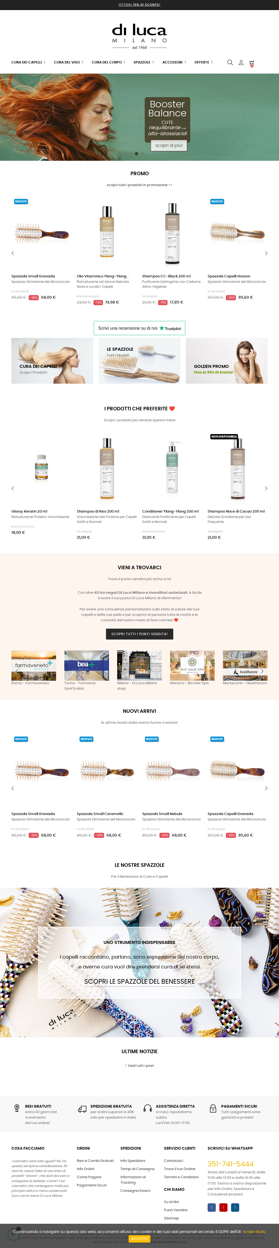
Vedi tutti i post (139, 1066)
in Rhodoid (20, 291)
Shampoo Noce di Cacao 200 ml (236, 511)
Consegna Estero (135, 1191)
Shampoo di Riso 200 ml (98, 511)
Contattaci (173, 1161)
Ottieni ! (139, 4)
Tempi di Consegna (137, 1169)
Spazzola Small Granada (33, 276)
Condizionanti (154, 531)
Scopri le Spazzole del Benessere (139, 982)
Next (262, 671)
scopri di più (254, 1232)
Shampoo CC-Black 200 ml (166, 276)
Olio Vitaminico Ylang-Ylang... (103, 276)
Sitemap (171, 1218)
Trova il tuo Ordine (179, 1169)
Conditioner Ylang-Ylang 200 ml (170, 511)
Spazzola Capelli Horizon (229, 276)
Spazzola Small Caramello (100, 814)
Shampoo (149, 296)
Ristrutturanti (88, 296)
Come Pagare (89, 1177)
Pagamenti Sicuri (92, 1185)
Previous (16, 671)
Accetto (139, 1239)
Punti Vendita (175, 1210)
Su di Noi (171, 1202)
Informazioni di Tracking (133, 1180)
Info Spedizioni (132, 1161)
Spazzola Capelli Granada (230, 814)
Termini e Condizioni (181, 1177)
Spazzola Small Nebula (162, 814)
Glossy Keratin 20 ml (29, 511)
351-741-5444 (231, 1164)
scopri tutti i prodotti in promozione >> (139, 185)
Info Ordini (85, 1169)
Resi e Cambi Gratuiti (95, 1161)
